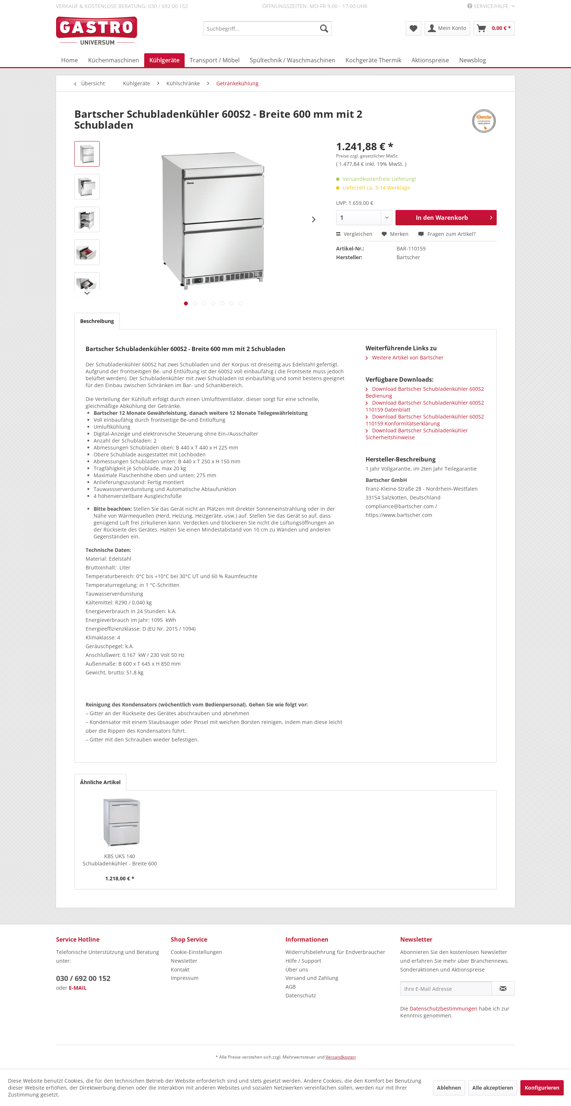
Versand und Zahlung (312, 977)
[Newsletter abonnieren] (503, 988)
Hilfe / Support (303, 960)
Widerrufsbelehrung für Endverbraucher (335, 952)
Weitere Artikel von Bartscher (405, 357)
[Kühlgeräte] (164, 60)
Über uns (297, 969)
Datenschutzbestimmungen (443, 1008)
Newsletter (184, 960)
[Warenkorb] (494, 28)
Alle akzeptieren (492, 1087)
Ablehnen (449, 1087)
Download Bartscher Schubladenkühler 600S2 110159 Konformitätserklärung (425, 420)
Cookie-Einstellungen (196, 952)
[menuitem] (267, 28)
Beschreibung (97, 321)
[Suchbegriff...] (267, 28)
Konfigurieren (542, 1087)
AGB (291, 986)
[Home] (69, 60)
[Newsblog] (472, 60)
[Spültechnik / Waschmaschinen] (292, 60)
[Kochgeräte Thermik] (373, 60)
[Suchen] (324, 28)
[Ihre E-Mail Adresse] (446, 988)
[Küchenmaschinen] (113, 60)
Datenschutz (301, 995)
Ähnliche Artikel (100, 782)
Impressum (184, 977)
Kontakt (180, 969)
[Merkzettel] (413, 28)
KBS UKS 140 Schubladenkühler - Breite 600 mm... (120, 860)
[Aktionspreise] (430, 60)
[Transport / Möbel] (215, 60)
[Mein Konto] (447, 28)
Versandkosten (341, 1057)
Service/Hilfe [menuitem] (488, 6)
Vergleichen (354, 233)
